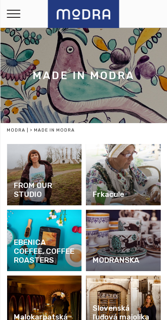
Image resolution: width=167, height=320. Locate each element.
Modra (16, 130)
